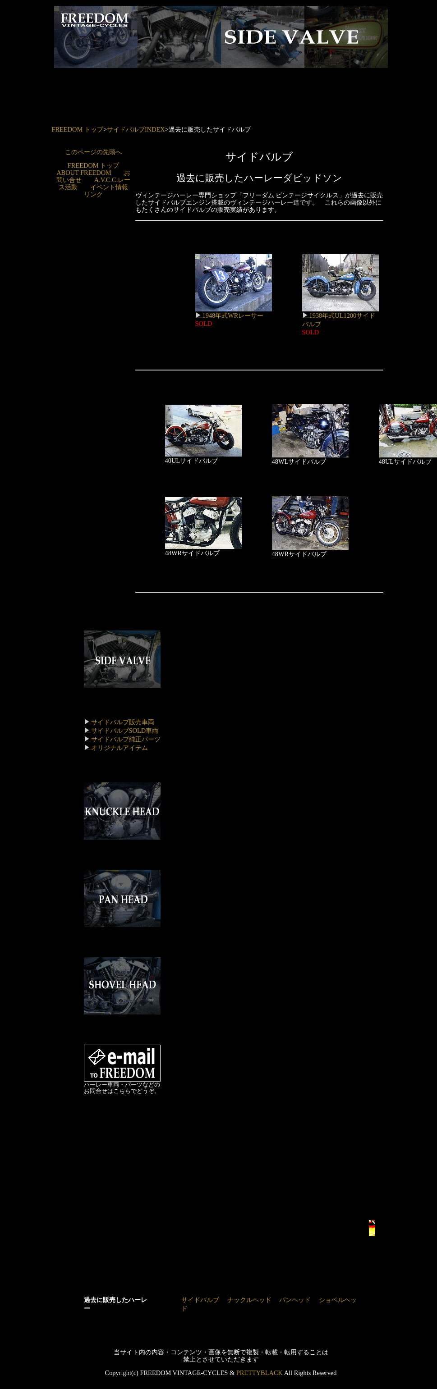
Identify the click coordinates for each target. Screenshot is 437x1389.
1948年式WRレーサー (233, 312)
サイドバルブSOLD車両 (125, 730)
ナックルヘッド (249, 1299)
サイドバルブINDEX (136, 129)
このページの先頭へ (93, 151)
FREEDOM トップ (77, 129)
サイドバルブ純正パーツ (126, 739)
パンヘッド (295, 1299)
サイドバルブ (200, 1299)
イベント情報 (109, 187)
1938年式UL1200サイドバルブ (340, 317)
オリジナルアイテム (119, 747)
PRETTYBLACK (259, 1372)
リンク (93, 194)
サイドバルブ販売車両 (122, 722)
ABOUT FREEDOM (83, 172)
